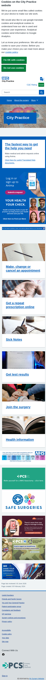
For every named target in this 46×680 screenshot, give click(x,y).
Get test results (17, 374)
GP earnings (6, 614)
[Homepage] (14, 79)
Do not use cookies (14, 68)
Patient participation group (11, 606)
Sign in (5, 676)
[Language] (42, 79)
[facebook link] (3, 654)
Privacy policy (7, 621)
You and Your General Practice (13, 603)
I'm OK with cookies (14, 60)
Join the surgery (18, 407)
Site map (5, 641)
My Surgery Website (36, 678)
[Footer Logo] (16, 665)
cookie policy (11, 52)
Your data (5, 638)
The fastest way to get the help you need (21, 146)
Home (9, 100)
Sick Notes (14, 339)
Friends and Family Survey (12, 599)
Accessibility (6, 630)
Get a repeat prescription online (20, 305)
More (34, 100)
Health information (20, 439)
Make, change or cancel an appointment (23, 268)
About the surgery (21, 100)
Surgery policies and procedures (14, 618)
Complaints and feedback (11, 610)
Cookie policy (7, 634)
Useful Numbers (8, 595)
